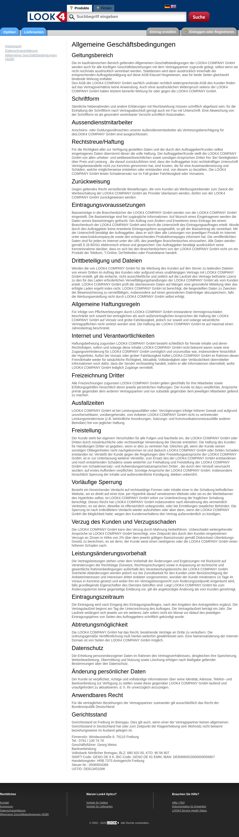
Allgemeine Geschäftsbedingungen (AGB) (24, 814)
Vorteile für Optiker (97, 802)
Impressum (13, 46)
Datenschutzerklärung (21, 51)
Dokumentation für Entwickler (189, 806)
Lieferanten (34, 32)
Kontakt (4, 802)
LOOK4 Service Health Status (189, 810)
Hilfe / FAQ (178, 802)
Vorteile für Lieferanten (99, 806)
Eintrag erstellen (163, 32)
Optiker (9, 32)
